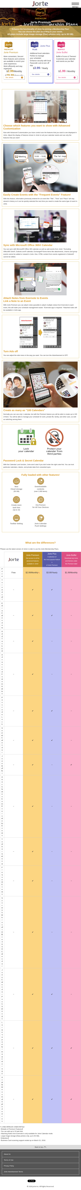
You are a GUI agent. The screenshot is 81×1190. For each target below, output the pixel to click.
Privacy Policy (9, 1166)
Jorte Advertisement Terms (13, 1172)
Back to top (40, 1147)
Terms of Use (8, 1160)
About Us (7, 1154)
